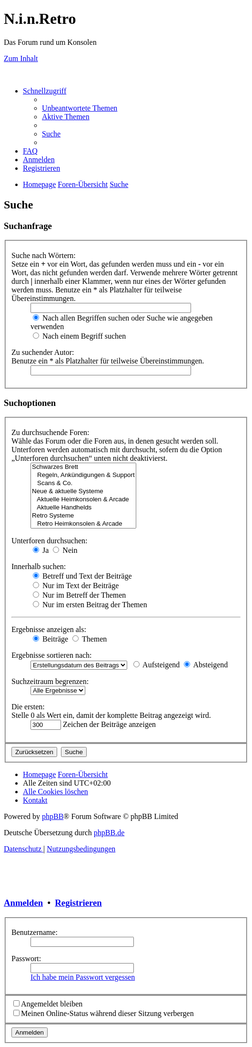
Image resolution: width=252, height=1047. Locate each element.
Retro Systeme (83, 516)
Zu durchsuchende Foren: (50, 432)
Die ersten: (28, 707)
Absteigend (206, 665)
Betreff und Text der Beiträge (82, 576)
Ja (41, 550)
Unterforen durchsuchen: (49, 541)
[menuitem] (79, 108)
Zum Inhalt (21, 58)
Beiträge (50, 639)
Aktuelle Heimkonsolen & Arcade (83, 500)
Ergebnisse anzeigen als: (48, 629)
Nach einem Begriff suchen (79, 336)
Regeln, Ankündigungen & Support (83, 475)
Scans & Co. (83, 483)
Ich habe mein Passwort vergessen (82, 977)
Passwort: (26, 958)
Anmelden (23, 903)
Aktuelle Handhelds (83, 508)
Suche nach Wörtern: (43, 255)
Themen (89, 639)
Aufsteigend (156, 665)
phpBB (52, 816)
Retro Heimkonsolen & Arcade (83, 524)
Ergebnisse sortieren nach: (51, 655)
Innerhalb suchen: (38, 566)
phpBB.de (109, 833)
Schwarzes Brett (83, 467)
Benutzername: (34, 932)
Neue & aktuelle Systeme (83, 491)
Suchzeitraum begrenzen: (50, 681)
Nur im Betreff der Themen (79, 595)
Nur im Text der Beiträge (76, 585)
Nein (65, 550)
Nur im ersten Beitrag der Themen (90, 605)
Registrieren (78, 903)
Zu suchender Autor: (42, 352)
